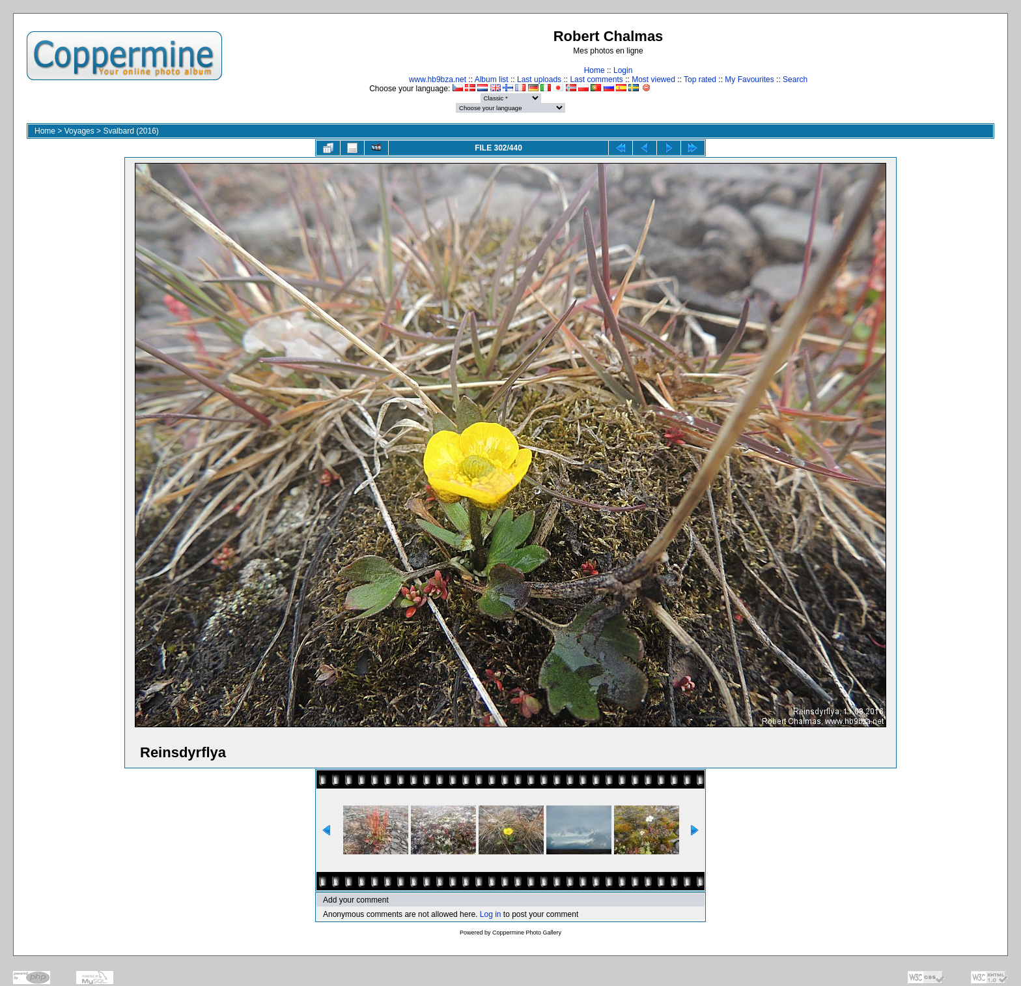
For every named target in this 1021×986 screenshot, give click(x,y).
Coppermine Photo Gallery (526, 932)
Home (594, 70)
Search (795, 79)
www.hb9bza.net (437, 79)
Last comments (596, 79)
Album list (492, 79)
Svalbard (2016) (130, 131)
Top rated (700, 79)
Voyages (79, 131)
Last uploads (539, 79)
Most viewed (653, 79)
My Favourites (749, 79)
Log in (490, 914)
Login (622, 70)
